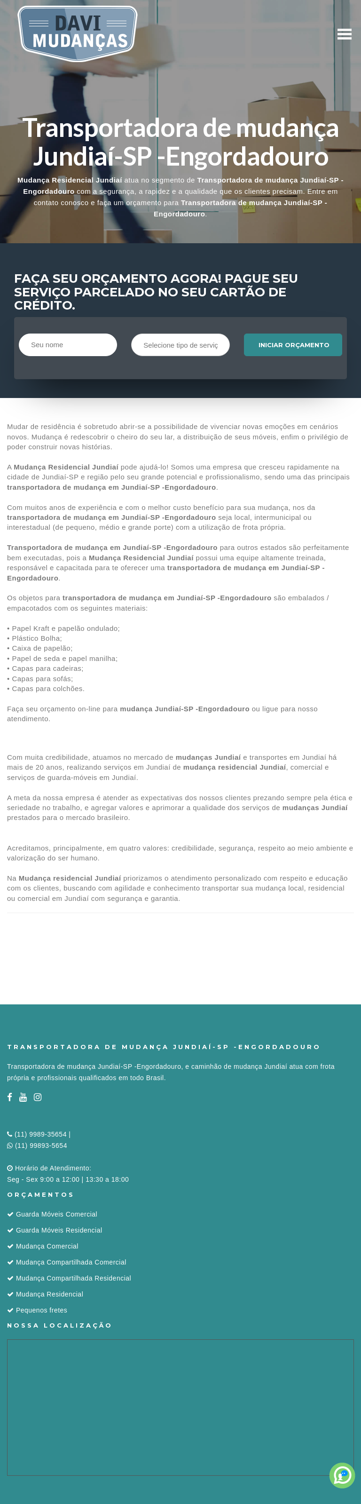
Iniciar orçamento (294, 345)
